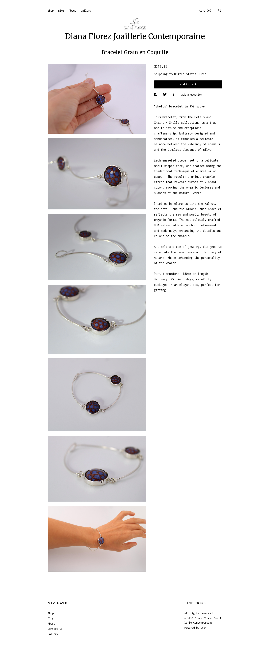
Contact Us (55, 628)
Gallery (86, 10)
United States (185, 74)
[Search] (219, 11)
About (72, 10)
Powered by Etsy (195, 627)
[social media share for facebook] (156, 94)
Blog (61, 10)
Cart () (205, 10)
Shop (51, 10)
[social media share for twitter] (165, 94)
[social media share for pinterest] (174, 94)
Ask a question (191, 94)
